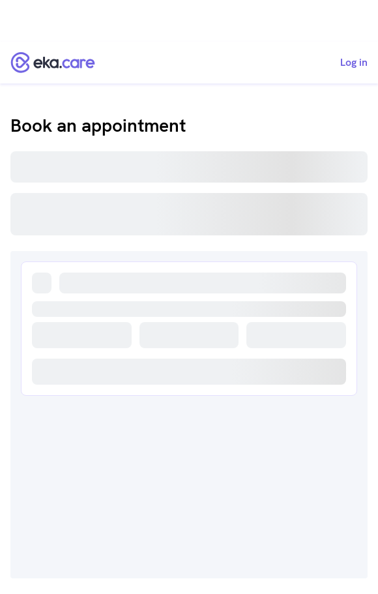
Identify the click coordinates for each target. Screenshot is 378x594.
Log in (354, 62)
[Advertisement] (189, 21)
